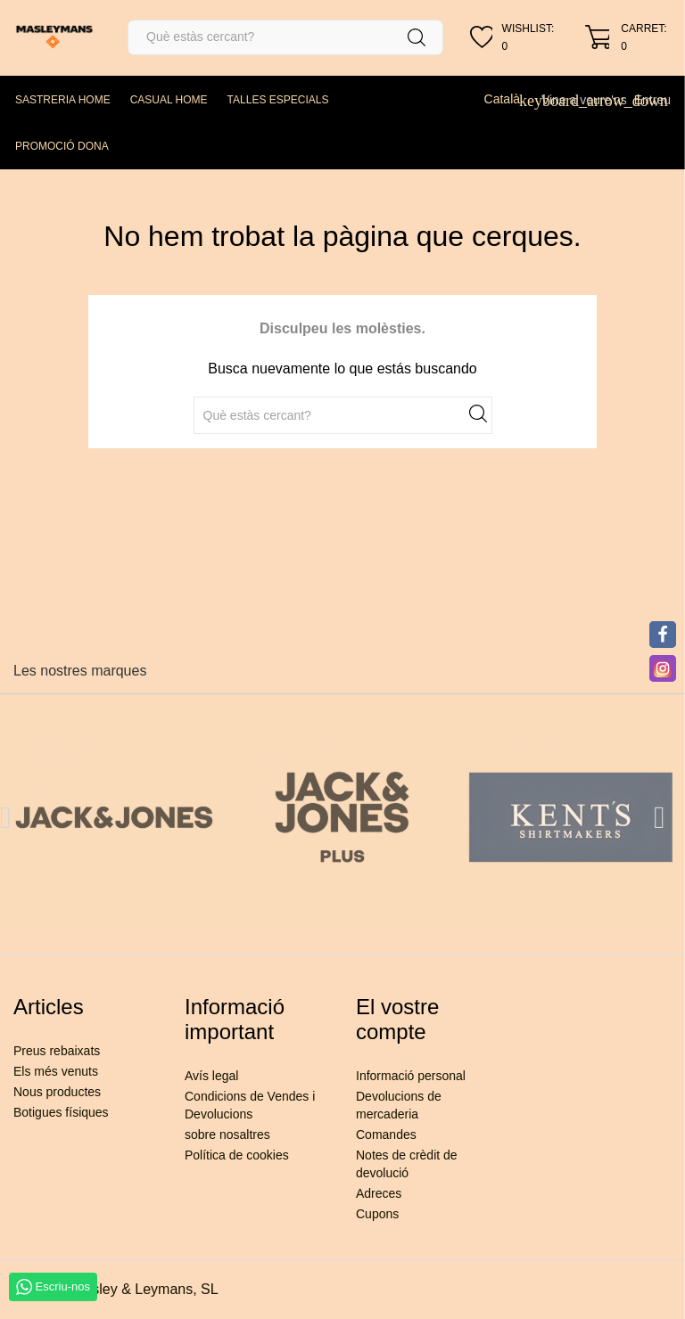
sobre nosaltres (227, 1134)
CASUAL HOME (169, 100)
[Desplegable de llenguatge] (509, 99)
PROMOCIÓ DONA (62, 146)
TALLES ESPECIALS (278, 100)
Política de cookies (237, 1155)
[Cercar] (285, 37)
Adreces (378, 1193)
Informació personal (411, 1076)
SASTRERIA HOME (63, 100)
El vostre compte (397, 1019)
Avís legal (211, 1076)
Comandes (386, 1134)
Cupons (377, 1214)
